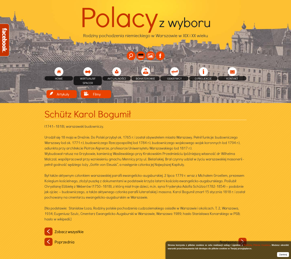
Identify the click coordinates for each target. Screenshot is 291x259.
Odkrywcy (174, 78)
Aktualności (117, 78)
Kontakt (232, 78)
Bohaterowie (145, 78)
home (59, 78)
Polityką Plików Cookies (257, 245)
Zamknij (283, 254)
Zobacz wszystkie (64, 231)
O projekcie (203, 78)
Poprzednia (59, 242)
